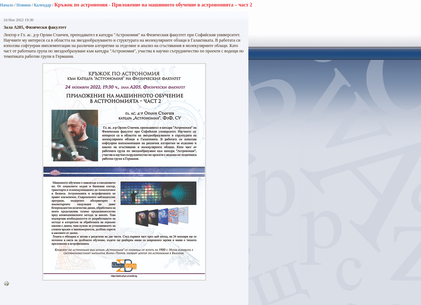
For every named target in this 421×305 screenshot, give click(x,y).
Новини (24, 5)
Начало (6, 5)
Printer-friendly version (8, 284)
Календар (42, 5)
